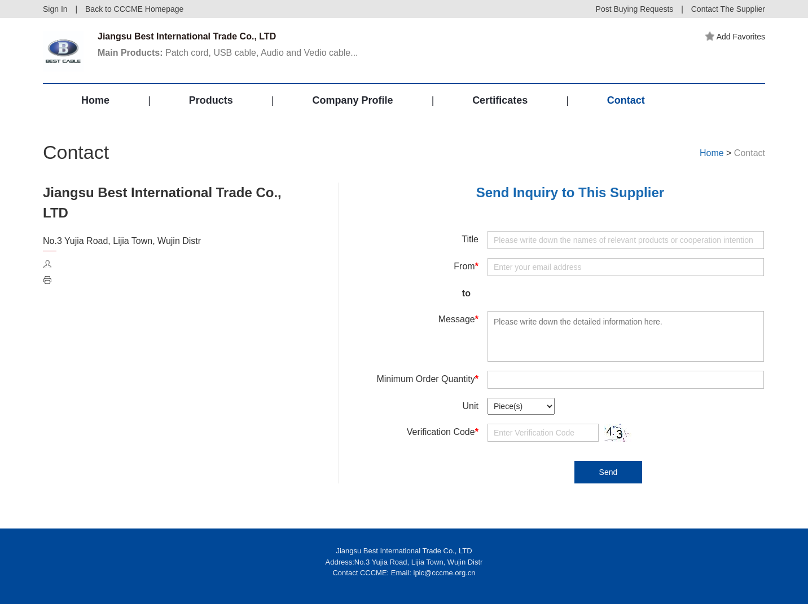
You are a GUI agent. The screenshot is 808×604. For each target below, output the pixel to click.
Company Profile (352, 100)
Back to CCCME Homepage (134, 9)
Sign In (55, 9)
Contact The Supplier (728, 9)
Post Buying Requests (635, 9)
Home (95, 100)
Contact (626, 100)
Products (211, 100)
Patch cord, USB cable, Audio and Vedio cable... (228, 52)
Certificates (500, 100)
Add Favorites (735, 37)
